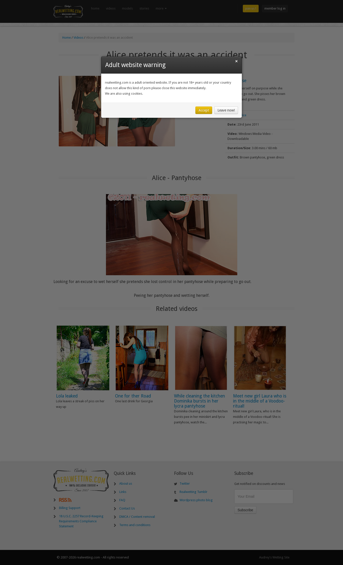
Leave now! (226, 110)
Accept (204, 110)
